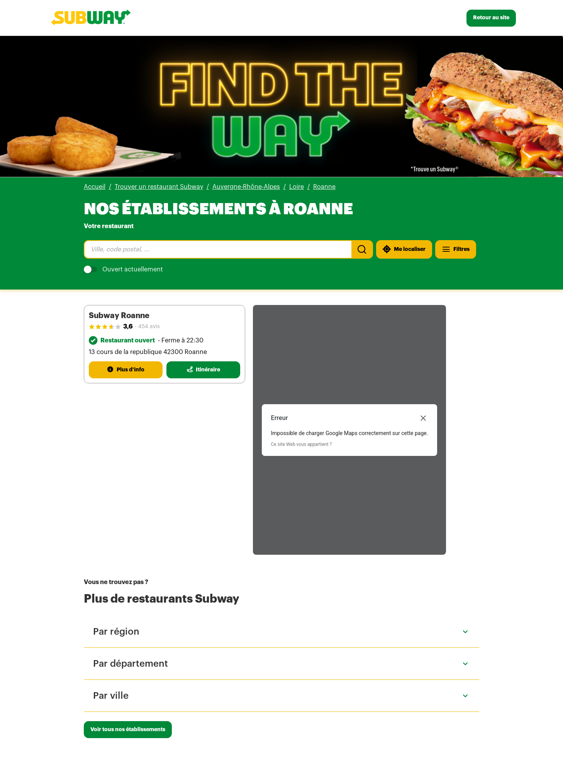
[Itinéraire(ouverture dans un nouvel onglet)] (203, 369)
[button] (281, 631)
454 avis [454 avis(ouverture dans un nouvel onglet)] (149, 326)
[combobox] (217, 249)
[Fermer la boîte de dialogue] (423, 418)
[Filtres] (455, 249)
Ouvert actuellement (123, 269)
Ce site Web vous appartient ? (301, 444)
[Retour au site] (491, 18)
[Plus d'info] (126, 369)
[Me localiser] (404, 249)
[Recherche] (362, 249)
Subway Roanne (119, 316)
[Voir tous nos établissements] (128, 729)
